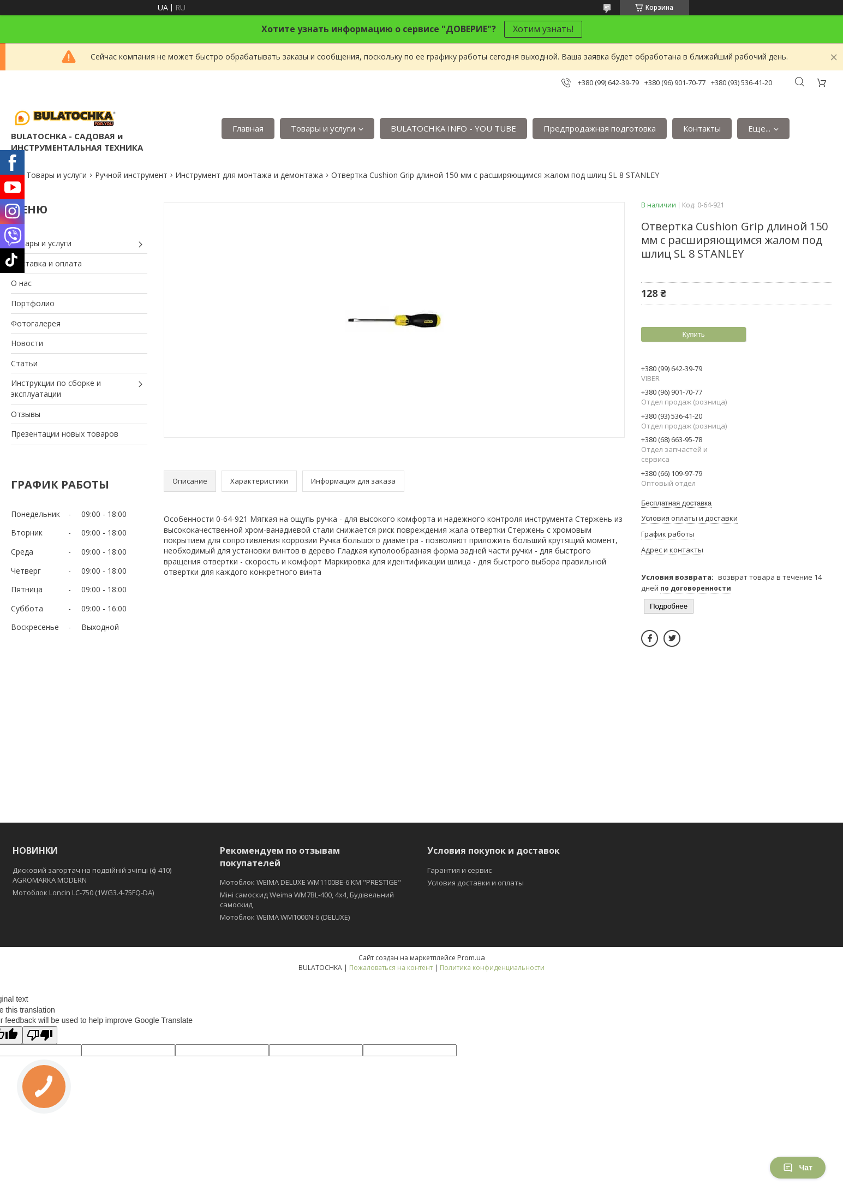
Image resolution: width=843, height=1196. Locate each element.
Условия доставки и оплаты (475, 883)
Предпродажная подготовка (599, 128)
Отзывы (25, 414)
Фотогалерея (36, 323)
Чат (797, 1168)
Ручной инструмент (131, 175)
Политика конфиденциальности (492, 967)
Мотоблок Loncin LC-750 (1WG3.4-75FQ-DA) (83, 892)
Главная (248, 128)
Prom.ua (471, 957)
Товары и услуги (323, 128)
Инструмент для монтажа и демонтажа (249, 175)
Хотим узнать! (543, 29)
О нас (21, 283)
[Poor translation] (39, 1035)
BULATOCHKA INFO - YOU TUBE (453, 128)
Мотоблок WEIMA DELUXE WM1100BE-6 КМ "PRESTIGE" (310, 882)
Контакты (702, 128)
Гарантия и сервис (459, 870)
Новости (27, 343)
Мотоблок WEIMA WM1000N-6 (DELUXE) (285, 917)
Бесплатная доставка (676, 503)
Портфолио (33, 303)
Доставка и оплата (46, 263)
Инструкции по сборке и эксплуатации (56, 388)
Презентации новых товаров (64, 434)
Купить (693, 334)
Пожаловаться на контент (391, 967)
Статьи (24, 363)
